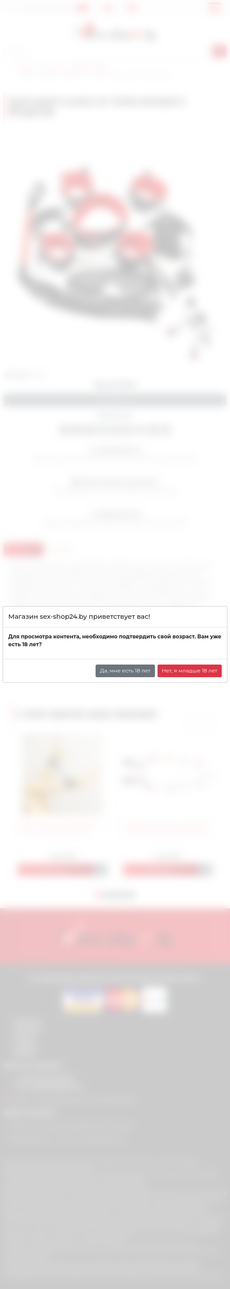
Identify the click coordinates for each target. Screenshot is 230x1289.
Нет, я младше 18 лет (189, 670)
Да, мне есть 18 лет (125, 670)
